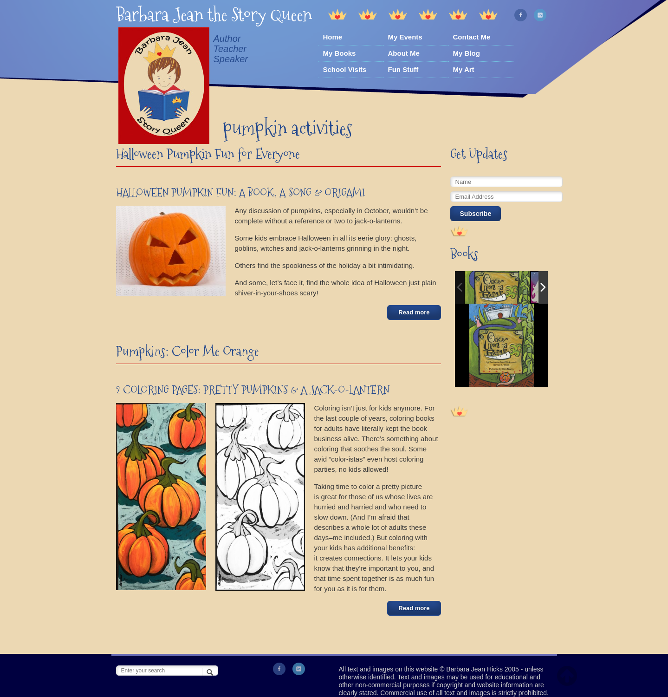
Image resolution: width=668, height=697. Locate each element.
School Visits (345, 69)
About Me (404, 53)
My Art (463, 69)
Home (333, 37)
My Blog (466, 53)
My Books (339, 53)
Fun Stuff (403, 69)
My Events (405, 37)
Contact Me (472, 37)
